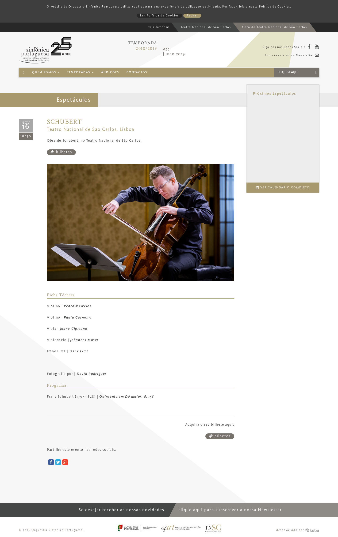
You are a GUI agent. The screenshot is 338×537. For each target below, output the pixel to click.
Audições (110, 72)
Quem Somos (46, 72)
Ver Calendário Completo (283, 187)
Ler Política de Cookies (159, 15)
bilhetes (61, 152)
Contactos (137, 72)
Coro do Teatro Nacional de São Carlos (274, 27)
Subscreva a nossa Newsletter (292, 55)
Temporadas (80, 72)
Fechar (192, 15)
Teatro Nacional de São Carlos (206, 27)
